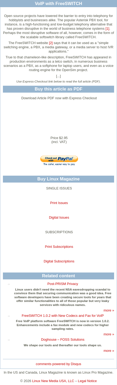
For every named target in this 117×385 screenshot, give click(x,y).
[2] (51, 43)
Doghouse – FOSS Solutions (62, 339)
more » (109, 310)
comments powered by (58, 364)
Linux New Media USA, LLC (53, 381)
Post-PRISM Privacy (62, 284)
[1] (107, 29)
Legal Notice (87, 381)
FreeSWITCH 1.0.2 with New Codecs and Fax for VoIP (63, 316)
